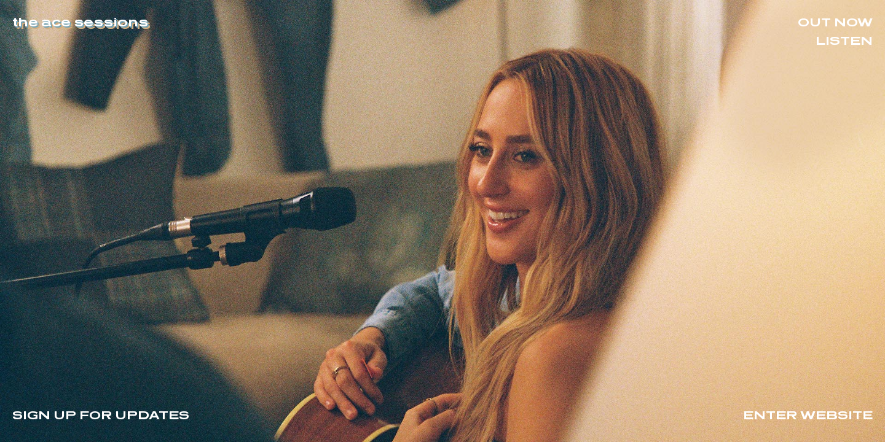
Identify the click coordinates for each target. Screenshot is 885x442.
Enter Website (808, 414)
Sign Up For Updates (100, 414)
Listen (844, 40)
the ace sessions (80, 21)
